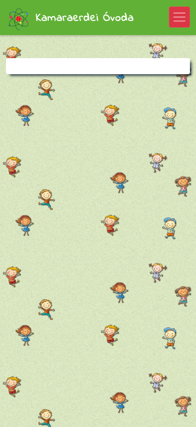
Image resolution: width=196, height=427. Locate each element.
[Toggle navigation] (179, 17)
